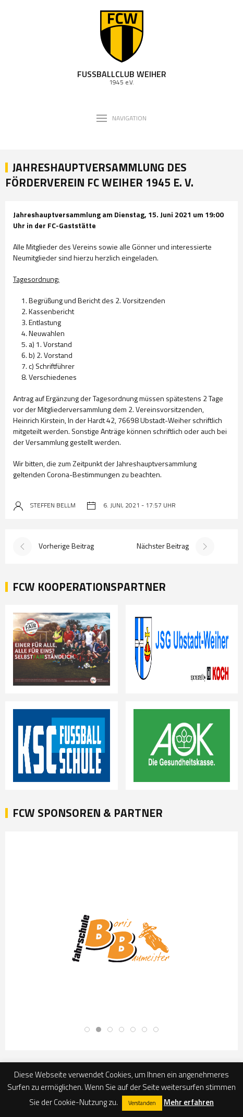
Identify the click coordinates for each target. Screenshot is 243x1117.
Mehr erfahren (189, 1102)
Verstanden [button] (142, 1103)
